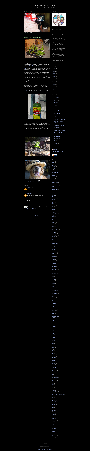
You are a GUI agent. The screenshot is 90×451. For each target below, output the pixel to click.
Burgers (53, 215)
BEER (53, 196)
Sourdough (54, 398)
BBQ (53, 188)
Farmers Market (55, 273)
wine (53, 432)
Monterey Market (55, 336)
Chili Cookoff (54, 240)
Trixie (53, 424)
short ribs (53, 390)
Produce (53, 360)
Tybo (53, 425)
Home (37, 212)
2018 (54, 79)
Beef (53, 193)
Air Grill (53, 161)
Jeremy (53, 306)
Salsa (53, 384)
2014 (54, 86)
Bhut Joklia (30, 181)
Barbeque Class (55, 182)
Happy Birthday (54, 293)
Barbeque (53, 180)
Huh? (53, 300)
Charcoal (53, 226)
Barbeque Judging (55, 183)
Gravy (53, 286)
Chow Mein (54, 245)
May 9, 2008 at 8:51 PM (32, 190)
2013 (54, 87)
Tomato (53, 421)
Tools (53, 422)
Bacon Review (54, 175)
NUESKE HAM (56, 127)
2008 (54, 96)
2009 (54, 94)
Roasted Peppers (55, 377)
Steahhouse (54, 404)
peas (53, 346)
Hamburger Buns (55, 290)
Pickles (53, 347)
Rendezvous (54, 370)
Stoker (53, 407)
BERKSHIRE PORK (57, 138)
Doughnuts (54, 263)
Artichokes (54, 166)
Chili (52, 237)
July (55, 105)
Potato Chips (54, 357)
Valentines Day (54, 427)
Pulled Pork (54, 361)
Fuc (52, 284)
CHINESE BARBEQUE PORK (59, 130)
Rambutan (54, 367)
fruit (52, 282)
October (55, 100)
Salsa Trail (54, 386)
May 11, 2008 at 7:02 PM (32, 208)
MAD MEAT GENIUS (45, 5)
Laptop (53, 319)
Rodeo (53, 378)
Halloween (54, 289)
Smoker (53, 393)
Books (53, 206)
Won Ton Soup (54, 435)
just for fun (54, 310)
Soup (53, 397)
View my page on (45, 449)
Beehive (53, 195)
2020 (54, 76)
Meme (53, 330)
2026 (54, 66)
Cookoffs (53, 249)
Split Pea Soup (54, 401)
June (55, 107)
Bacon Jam (54, 173)
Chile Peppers (36, 181)
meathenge (29, 193)
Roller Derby (54, 380)
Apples (53, 165)
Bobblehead (54, 205)
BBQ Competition (55, 189)
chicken (53, 232)
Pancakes (53, 341)
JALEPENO (54, 303)
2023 (54, 71)
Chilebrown (29, 187)
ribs (52, 374)
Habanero (53, 287)
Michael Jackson (55, 331)
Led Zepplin (54, 321)
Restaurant (54, 373)
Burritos (53, 216)
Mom (53, 334)
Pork (53, 353)
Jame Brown (54, 304)
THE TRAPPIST (57, 136)
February (56, 143)
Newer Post (26, 212)
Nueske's (53, 339)
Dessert (53, 259)
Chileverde (54, 236)
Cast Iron (53, 223)
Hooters (53, 296)
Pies (52, 350)
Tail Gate (53, 413)
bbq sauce (54, 190)
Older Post (48, 212)
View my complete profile (57, 151)
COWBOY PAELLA (57, 118)
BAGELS (53, 178)
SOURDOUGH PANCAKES (59, 125)
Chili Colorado (54, 239)
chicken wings (54, 233)
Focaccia (53, 280)
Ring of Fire (54, 376)
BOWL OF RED (57, 110)
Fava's (53, 276)
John (53, 307)
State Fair (53, 403)
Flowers (53, 279)
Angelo (53, 162)
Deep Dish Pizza (55, 257)
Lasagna (53, 320)
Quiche (53, 364)
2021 (54, 74)
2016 (54, 83)
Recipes (53, 368)
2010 (54, 92)
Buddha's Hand (54, 213)
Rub (52, 383)
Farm (53, 272)
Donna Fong (54, 262)
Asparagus (54, 168)
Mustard (53, 337)
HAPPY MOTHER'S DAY (58, 132)
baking (53, 179)
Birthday (53, 202)
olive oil (53, 340)
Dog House (54, 260)
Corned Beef (54, 253)
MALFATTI (54, 324)
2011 (54, 91)
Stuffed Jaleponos (55, 408)
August (55, 103)
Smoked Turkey (55, 391)
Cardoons (53, 222)
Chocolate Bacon (55, 243)
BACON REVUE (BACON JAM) (59, 119)
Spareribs (53, 400)
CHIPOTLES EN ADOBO (58, 113)
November (56, 99)
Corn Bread (54, 252)
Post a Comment (27, 211)
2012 (54, 89)
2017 (54, 81)
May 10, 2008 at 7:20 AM (32, 202)
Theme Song (54, 418)
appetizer (53, 163)
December (56, 97)
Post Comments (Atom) (33, 215)
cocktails (53, 246)
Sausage (53, 388)
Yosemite (53, 437)
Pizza (53, 351)
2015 (54, 84)
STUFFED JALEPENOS (58, 111)
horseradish (54, 297)
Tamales (53, 414)
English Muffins (54, 269)
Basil (53, 186)
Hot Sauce (54, 299)
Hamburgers (54, 292)
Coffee (53, 247)
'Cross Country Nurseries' (31, 65)
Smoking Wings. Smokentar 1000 (58, 394)
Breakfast (53, 209)
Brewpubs (54, 210)
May (55, 108)
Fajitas (53, 270)
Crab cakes (54, 256)
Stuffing (53, 410)
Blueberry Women (55, 203)
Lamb (53, 317)
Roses (53, 381)
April (55, 140)
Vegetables (54, 428)
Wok (53, 434)
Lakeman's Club (55, 316)
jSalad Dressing (55, 309)
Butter (53, 219)
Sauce (53, 387)
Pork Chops (54, 356)
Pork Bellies (54, 354)
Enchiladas (54, 267)
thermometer (54, 420)
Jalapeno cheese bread (56, 302)
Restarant (53, 371)
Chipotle (53, 242)
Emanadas (54, 266)
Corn (53, 250)
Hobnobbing (54, 294)
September (56, 102)
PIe (52, 349)
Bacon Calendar (55, 172)
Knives (53, 313)
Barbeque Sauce (55, 185)
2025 (54, 68)
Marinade (53, 326)
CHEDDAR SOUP (55, 229)
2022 (54, 73)
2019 (54, 78)
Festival (53, 277)
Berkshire (53, 199)
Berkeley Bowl (54, 198)
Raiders (53, 366)
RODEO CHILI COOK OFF (59, 124)
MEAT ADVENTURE (55, 329)
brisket (53, 212)
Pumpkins (53, 363)
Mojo (53, 333)
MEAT (53, 327)
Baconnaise (54, 176)
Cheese (53, 230)
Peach (53, 344)
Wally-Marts (54, 431)
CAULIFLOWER (55, 225)
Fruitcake (53, 283)
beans (53, 192)
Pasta (53, 343)
